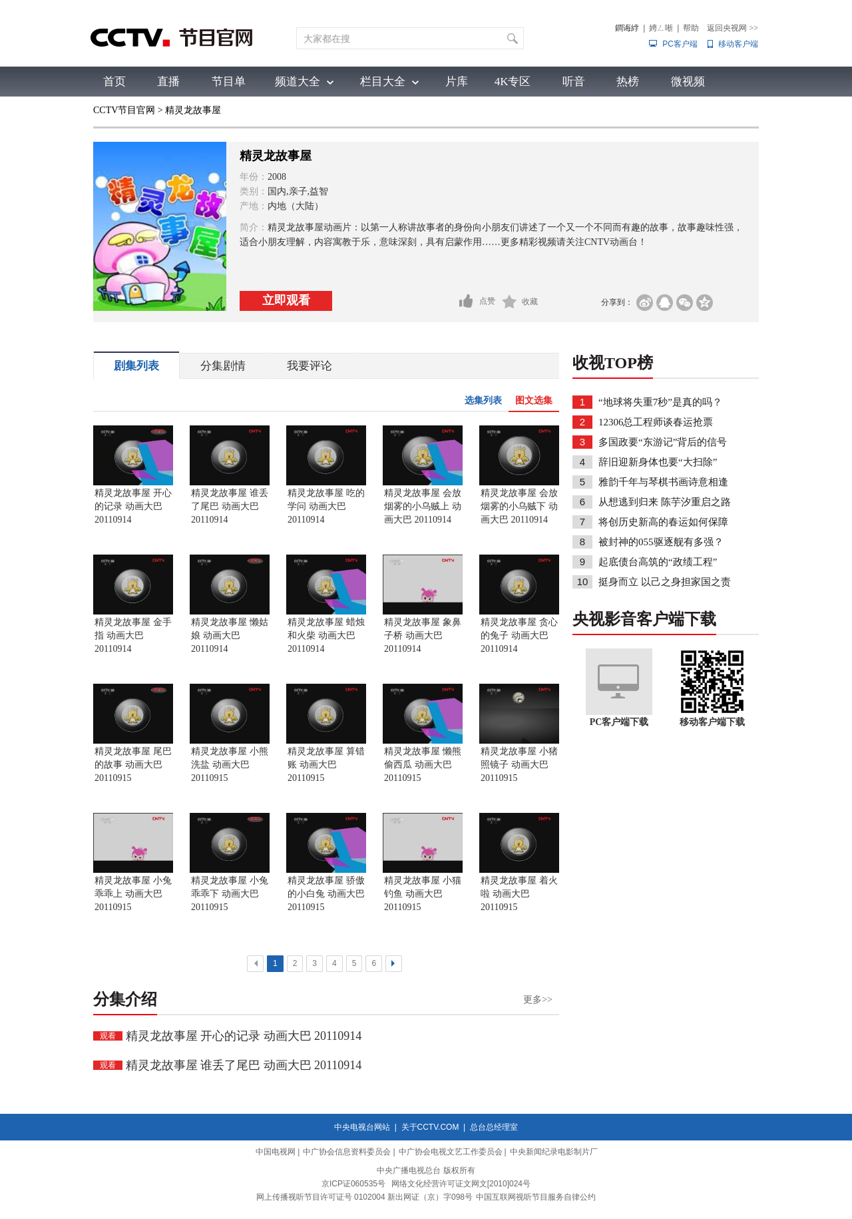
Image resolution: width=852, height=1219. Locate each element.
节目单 (229, 81)
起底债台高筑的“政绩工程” (657, 562)
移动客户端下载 (712, 722)
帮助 (691, 28)
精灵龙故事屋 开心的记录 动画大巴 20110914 (133, 506)
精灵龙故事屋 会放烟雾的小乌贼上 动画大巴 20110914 (422, 506)
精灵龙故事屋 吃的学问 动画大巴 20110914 (326, 506)
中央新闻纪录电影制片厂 (554, 1151)
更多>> (537, 1000)
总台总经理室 (494, 1127)
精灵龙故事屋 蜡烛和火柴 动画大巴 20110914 (326, 635)
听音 (573, 81)
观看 (108, 1036)
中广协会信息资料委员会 (347, 1151)
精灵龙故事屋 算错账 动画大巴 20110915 (326, 764)
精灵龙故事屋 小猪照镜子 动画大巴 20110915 (519, 764)
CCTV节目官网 (124, 110)
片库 (456, 81)
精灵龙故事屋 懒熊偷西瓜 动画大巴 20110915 (422, 764)
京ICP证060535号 (353, 1183)
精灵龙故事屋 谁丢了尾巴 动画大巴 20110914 (229, 506)
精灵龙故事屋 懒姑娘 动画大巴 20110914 (229, 635)
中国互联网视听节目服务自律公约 (536, 1197)
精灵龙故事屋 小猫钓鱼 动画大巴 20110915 (422, 893)
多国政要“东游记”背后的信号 (662, 442)
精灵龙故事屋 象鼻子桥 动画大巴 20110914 (422, 635)
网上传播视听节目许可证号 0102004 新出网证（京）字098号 (364, 1197)
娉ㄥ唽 (661, 28)
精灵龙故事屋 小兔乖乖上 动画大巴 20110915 (133, 893)
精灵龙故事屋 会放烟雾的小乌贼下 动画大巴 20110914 (519, 506)
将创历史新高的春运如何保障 (663, 522)
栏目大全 (382, 81)
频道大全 (297, 81)
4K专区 (513, 81)
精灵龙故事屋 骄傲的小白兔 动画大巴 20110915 (326, 893)
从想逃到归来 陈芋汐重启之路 (664, 502)
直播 (168, 81)
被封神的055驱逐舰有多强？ (661, 542)
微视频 (688, 81)
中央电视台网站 (362, 1127)
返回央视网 (732, 28)
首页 (114, 81)
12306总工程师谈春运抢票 (656, 422)
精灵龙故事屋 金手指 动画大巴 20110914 (133, 635)
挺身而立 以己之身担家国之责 (664, 582)
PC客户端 (680, 44)
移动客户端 (738, 44)
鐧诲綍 (627, 28)
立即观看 (286, 300)
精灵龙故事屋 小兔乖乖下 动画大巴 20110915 (229, 893)
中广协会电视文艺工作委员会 (451, 1151)
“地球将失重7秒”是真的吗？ (660, 402)
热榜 (627, 81)
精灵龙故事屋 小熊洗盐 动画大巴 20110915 (229, 764)
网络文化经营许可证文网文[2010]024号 (461, 1183)
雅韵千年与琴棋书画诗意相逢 (663, 482)
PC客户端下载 (619, 722)
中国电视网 (276, 1151)
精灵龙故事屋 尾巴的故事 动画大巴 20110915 (133, 764)
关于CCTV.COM (430, 1127)
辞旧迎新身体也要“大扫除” (657, 462)
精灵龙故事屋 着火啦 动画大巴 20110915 (519, 893)
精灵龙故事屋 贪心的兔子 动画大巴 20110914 (519, 635)
